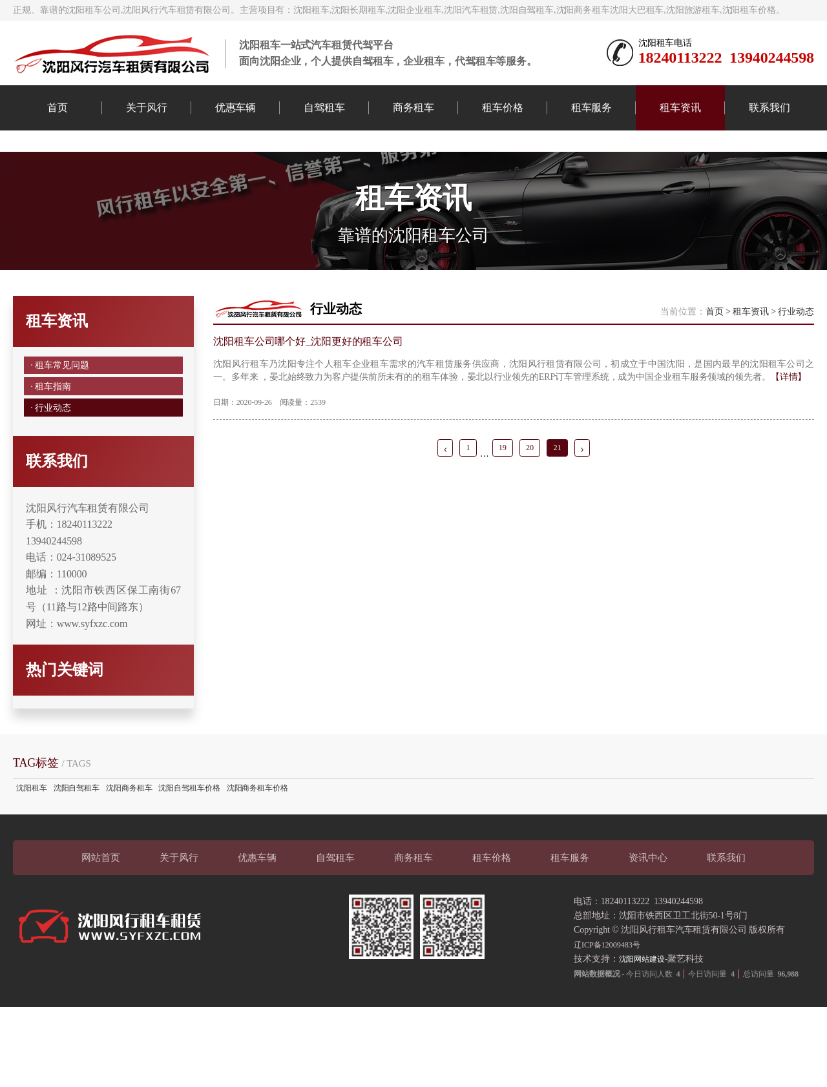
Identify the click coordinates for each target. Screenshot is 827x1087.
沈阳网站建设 (646, 1039)
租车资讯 (680, 107)
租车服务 (591, 107)
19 (500, 510)
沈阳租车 (31, 868)
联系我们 (769, 107)
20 (531, 510)
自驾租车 (324, 107)
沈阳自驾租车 (76, 868)
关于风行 (146, 107)
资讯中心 (648, 937)
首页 (57, 107)
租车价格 (502, 107)
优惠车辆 (235, 107)
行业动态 (796, 366)
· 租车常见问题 (62, 422)
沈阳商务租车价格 (257, 868)
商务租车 (413, 107)
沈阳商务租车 (129, 868)
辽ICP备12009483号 (612, 1024)
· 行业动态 (52, 481)
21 (562, 510)
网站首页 (100, 937)
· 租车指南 (52, 451)
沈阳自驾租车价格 (189, 868)
